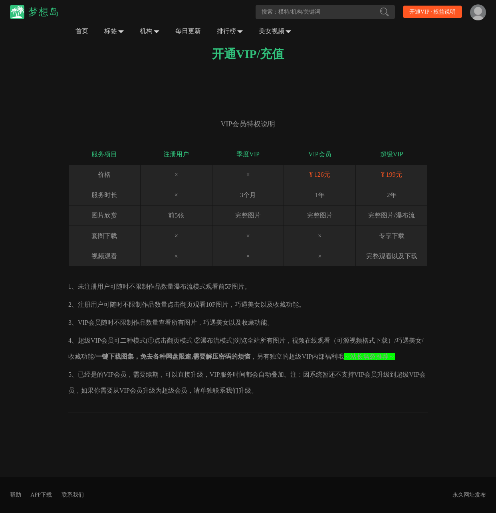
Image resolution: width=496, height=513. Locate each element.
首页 (81, 31)
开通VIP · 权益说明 (432, 12)
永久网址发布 (469, 495)
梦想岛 (44, 12)
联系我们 (73, 495)
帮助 (15, 495)
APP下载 (41, 495)
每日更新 (188, 31)
